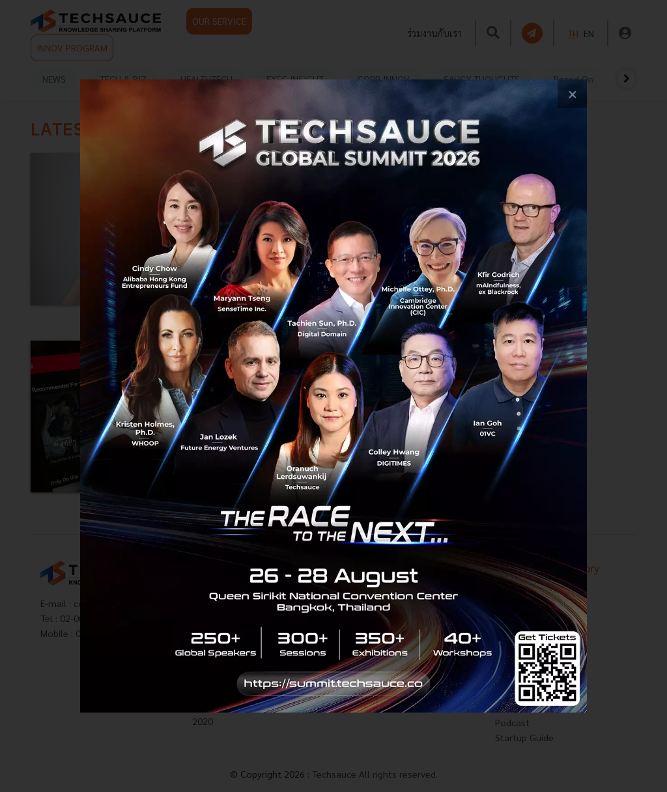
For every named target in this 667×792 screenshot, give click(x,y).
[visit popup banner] (333, 396)
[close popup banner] (572, 94)
